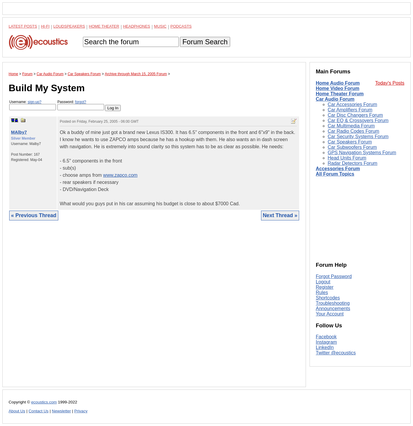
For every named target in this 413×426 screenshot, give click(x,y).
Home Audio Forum (338, 83)
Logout (323, 281)
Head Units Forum (347, 157)
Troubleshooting (333, 303)
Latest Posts (23, 26)
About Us (17, 411)
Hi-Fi (45, 26)
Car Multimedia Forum (351, 125)
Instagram (326, 342)
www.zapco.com (120, 175)
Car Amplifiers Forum (350, 109)
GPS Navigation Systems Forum (362, 152)
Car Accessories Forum (352, 104)
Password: (80, 105)
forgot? (80, 102)
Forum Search (204, 42)
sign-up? (34, 102)
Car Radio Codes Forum (353, 131)
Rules (322, 292)
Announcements (333, 308)
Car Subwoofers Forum (352, 147)
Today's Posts (389, 83)
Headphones (136, 26)
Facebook (326, 336)
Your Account (330, 313)
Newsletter (61, 411)
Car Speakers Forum (350, 141)
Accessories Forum (338, 168)
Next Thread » (280, 215)
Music (160, 26)
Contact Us (38, 411)
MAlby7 (19, 132)
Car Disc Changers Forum (355, 115)
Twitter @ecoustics (336, 352)
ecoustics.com (44, 402)
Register (325, 287)
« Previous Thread (33, 215)
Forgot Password (334, 276)
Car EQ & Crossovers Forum (358, 120)
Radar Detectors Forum (352, 163)
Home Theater (104, 26)
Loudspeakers (69, 26)
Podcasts (181, 26)
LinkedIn (325, 347)
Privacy (81, 411)
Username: (32, 105)
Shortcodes (328, 297)
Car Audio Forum (335, 99)
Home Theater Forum (340, 93)
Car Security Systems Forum (358, 136)
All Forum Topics (335, 173)
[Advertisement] (154, 308)
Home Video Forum (337, 88)
